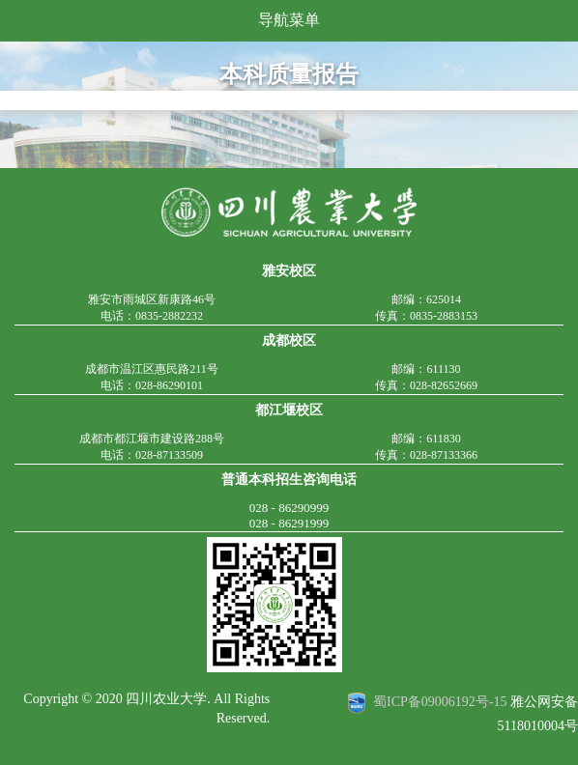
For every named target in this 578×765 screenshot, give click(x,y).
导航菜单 (289, 20)
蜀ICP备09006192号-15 (439, 702)
